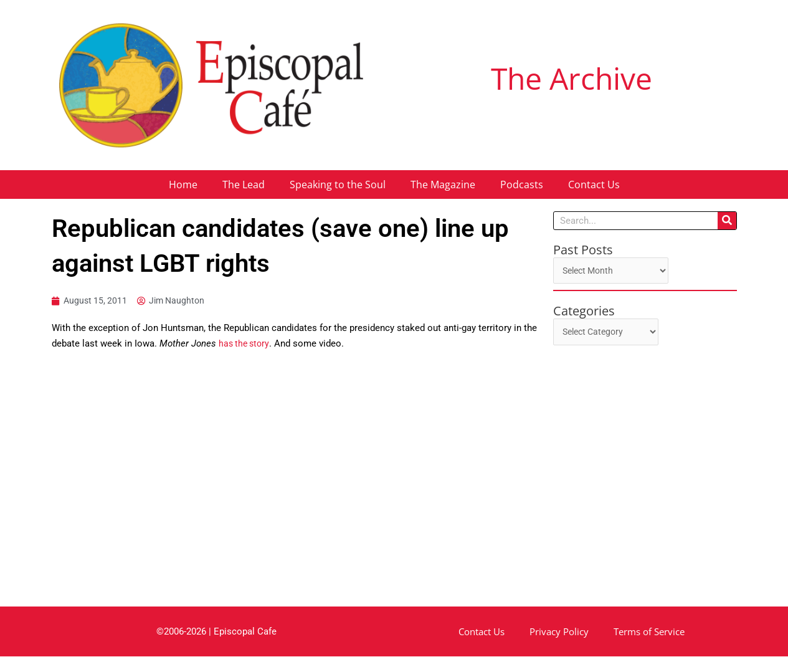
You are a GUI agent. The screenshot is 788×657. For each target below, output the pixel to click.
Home (183, 184)
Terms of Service (649, 632)
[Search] (727, 220)
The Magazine (443, 184)
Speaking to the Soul (338, 184)
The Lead (243, 184)
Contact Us (594, 184)
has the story (245, 344)
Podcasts (521, 184)
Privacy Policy (559, 632)
